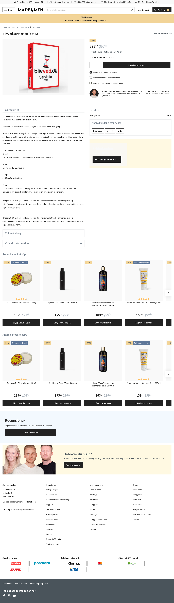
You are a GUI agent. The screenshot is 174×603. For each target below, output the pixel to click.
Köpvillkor (50, 524)
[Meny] (9, 9)
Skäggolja (94, 504)
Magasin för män (53, 539)
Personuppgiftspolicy (38, 583)
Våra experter (52, 514)
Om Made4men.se (54, 509)
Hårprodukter (139, 509)
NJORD (93, 509)
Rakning (93, 494)
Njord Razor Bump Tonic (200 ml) (62, 302)
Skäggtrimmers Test (98, 519)
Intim (120, 131)
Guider (136, 519)
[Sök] (131, 9)
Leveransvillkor (52, 519)
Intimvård (97, 131)
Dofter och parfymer (142, 514)
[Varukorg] (162, 9)
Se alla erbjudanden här (107, 159)
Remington (94, 514)
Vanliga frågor (52, 489)
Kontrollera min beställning (57, 499)
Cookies (49, 529)
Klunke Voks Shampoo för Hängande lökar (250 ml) (103, 303)
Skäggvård (137, 494)
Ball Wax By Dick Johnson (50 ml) (21, 302)
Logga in (49, 504)
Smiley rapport (52, 544)
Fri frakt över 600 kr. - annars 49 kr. (106, 52)
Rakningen (137, 489)
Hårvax (93, 529)
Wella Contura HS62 (98, 524)
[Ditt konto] (143, 9)
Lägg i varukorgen (136, 65)
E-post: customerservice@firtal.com (19, 501)
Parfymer (94, 499)
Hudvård (137, 499)
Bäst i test (137, 504)
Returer (49, 534)
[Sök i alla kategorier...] (87, 9)
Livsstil (110, 131)
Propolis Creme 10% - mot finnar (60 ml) (144, 302)
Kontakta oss (73, 465)
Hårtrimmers (95, 489)
